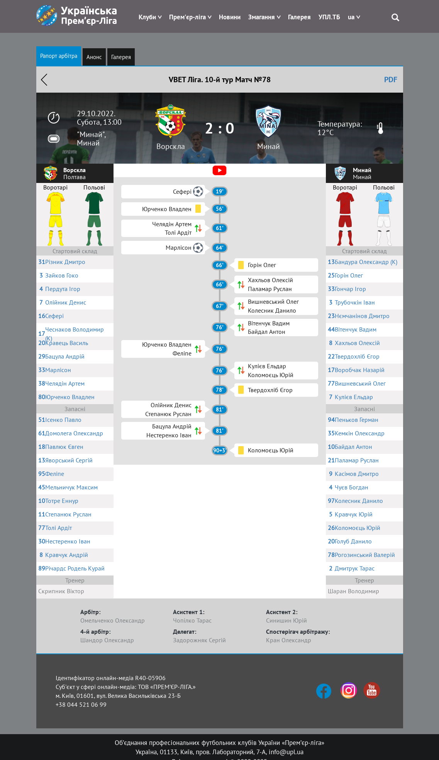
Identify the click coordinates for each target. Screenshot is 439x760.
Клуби (147, 17)
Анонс (94, 57)
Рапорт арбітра (58, 55)
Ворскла (170, 146)
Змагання (261, 17)
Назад (44, 79)
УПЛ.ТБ (329, 17)
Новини (230, 17)
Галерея (299, 17)
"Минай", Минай (91, 138)
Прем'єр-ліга (187, 17)
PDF (390, 79)
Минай (268, 146)
